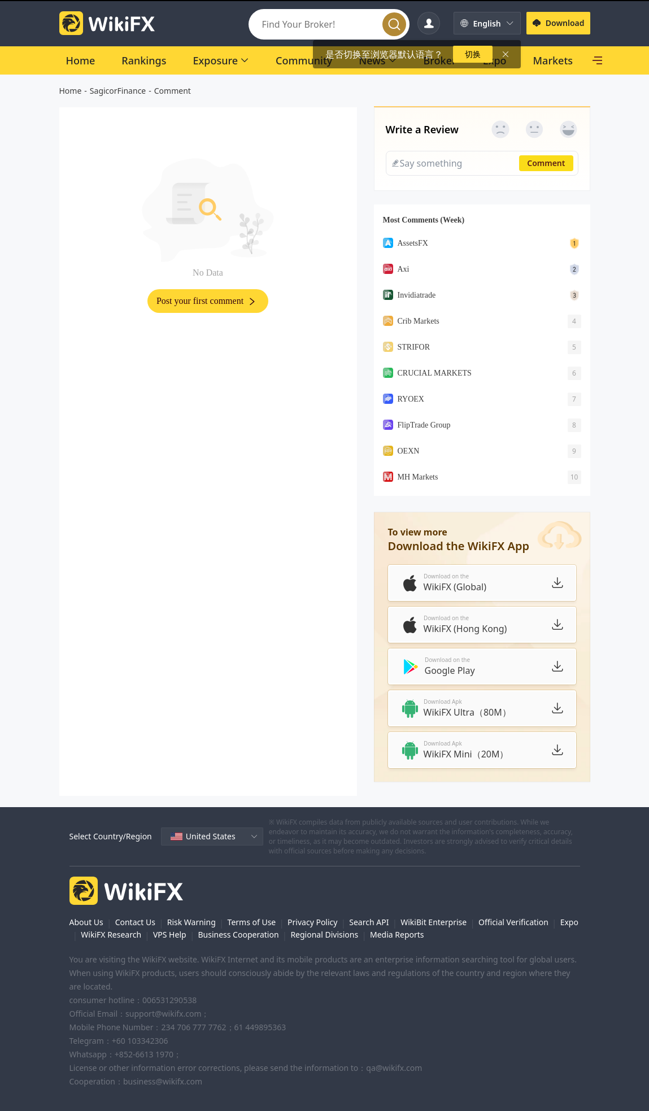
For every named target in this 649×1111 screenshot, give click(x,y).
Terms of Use (252, 922)
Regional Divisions (324, 934)
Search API (369, 922)
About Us (86, 922)
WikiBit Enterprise (433, 922)
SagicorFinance (118, 90)
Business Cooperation (238, 934)
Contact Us (135, 922)
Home (70, 90)
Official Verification (513, 922)
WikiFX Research (111, 934)
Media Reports (397, 934)
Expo (569, 922)
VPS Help (169, 934)
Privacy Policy (312, 922)
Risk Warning (191, 922)
